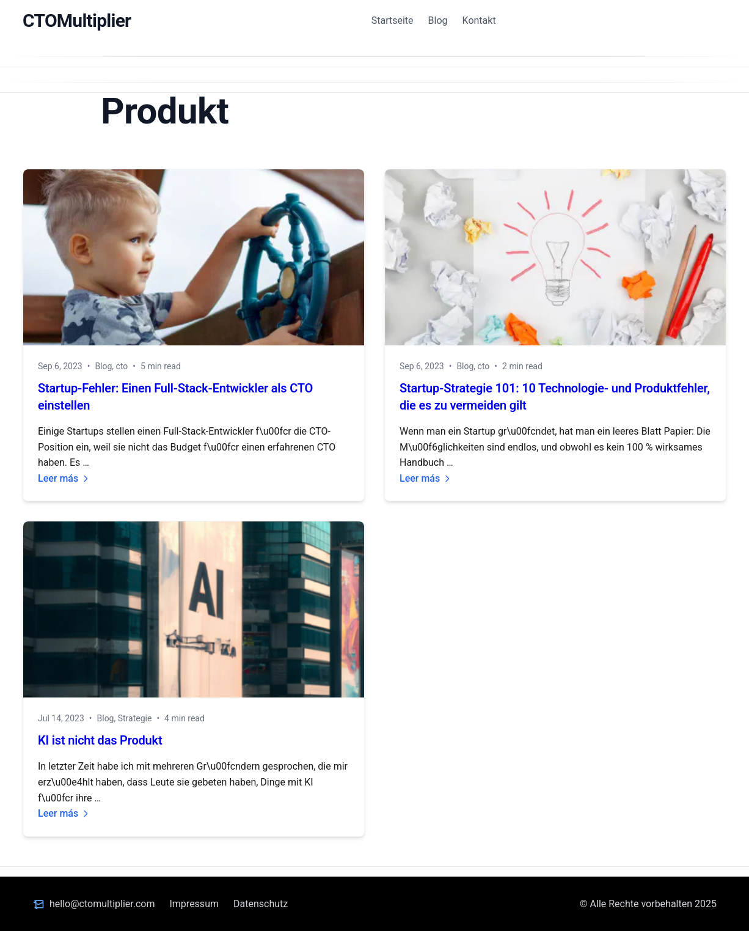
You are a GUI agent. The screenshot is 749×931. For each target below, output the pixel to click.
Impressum (194, 904)
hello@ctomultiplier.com (102, 904)
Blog (438, 20)
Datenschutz (260, 904)
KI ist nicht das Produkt (100, 740)
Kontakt (479, 20)
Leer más (64, 478)
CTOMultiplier (77, 20)
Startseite (392, 20)
